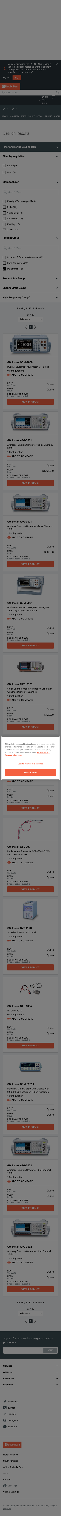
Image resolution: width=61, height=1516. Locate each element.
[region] (30, 758)
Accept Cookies (31, 772)
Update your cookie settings (30, 764)
